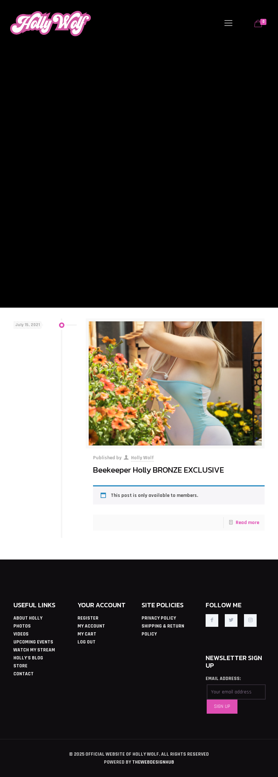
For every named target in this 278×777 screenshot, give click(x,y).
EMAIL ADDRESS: (223, 678)
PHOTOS (22, 626)
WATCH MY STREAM (34, 650)
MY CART (86, 634)
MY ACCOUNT (91, 626)
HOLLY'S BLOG (28, 658)
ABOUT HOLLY (27, 618)
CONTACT (23, 674)
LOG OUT (86, 642)
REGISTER (87, 618)
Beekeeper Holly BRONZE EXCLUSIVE (158, 470)
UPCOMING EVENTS (33, 642)
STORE (20, 666)
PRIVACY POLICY (159, 618)
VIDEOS (21, 634)
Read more (247, 522)
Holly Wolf (142, 458)
